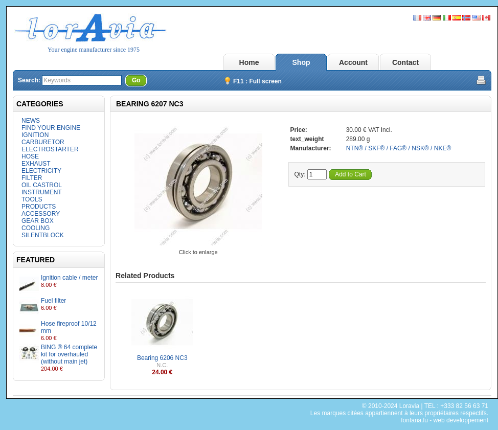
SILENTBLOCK (42, 235)
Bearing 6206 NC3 (162, 357)
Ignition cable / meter (69, 277)
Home (249, 62)
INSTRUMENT (41, 192)
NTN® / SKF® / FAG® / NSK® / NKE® (398, 148)
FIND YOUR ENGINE (50, 127)
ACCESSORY (40, 213)
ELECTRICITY (41, 170)
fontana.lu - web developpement (444, 420)
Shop (301, 62)
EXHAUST (36, 163)
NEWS (30, 120)
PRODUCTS (38, 206)
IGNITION (35, 135)
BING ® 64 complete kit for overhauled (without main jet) (69, 354)
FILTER (31, 178)
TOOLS (31, 199)
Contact (405, 62)
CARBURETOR (42, 142)
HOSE (30, 156)
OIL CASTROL (41, 185)
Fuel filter (53, 300)
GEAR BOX (37, 220)
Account (353, 62)
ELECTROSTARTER (50, 149)
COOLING (35, 228)
